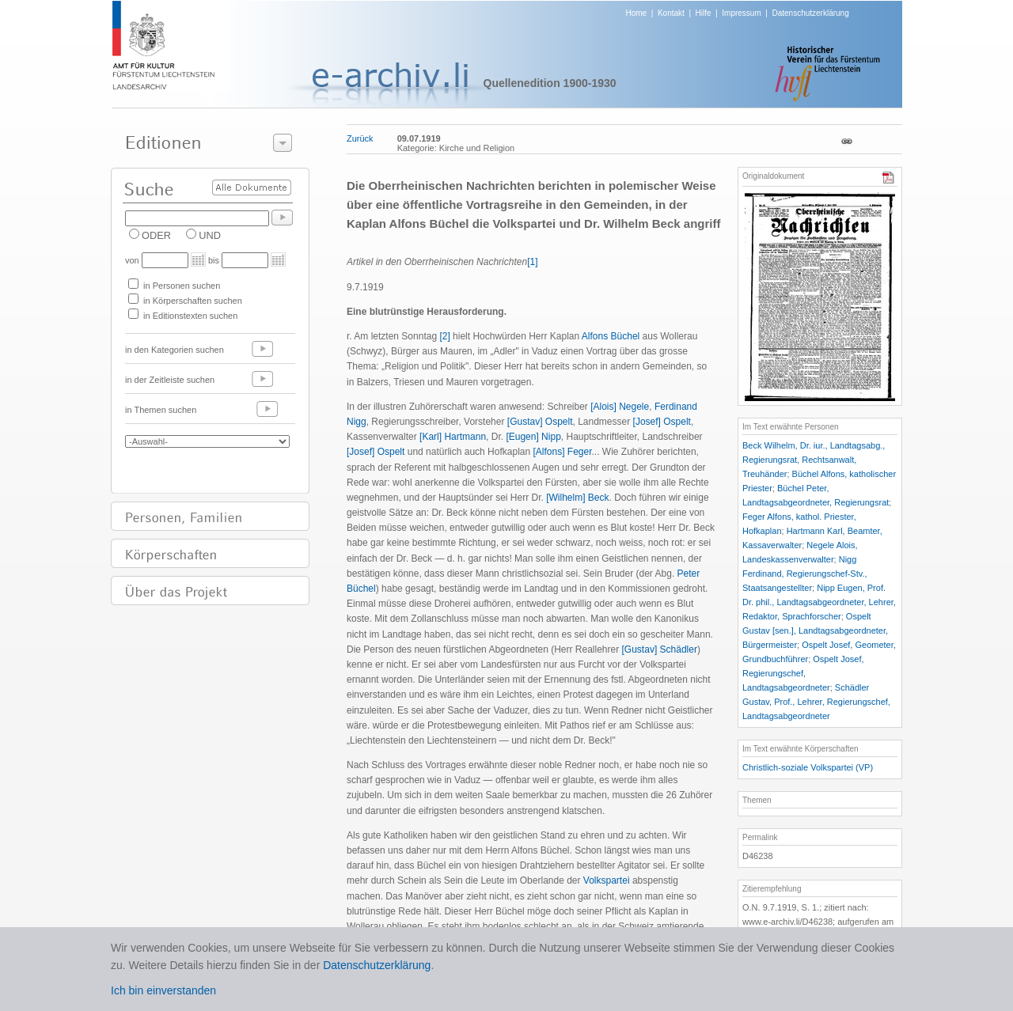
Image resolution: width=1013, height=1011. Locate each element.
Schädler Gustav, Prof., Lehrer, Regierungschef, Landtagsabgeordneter (816, 702)
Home (636, 13)
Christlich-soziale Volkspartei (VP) (807, 767)
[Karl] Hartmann (452, 436)
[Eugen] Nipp (533, 436)
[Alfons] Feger (562, 451)
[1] (532, 261)
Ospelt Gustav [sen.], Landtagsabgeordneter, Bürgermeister (815, 630)
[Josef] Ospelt (662, 421)
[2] (444, 336)
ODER (156, 235)
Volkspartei (606, 880)
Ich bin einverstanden (163, 990)
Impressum (741, 13)
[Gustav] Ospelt (540, 421)
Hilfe (703, 13)
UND (210, 235)
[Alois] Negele (619, 406)
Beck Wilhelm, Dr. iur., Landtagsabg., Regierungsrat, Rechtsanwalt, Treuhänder (813, 460)
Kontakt (671, 13)
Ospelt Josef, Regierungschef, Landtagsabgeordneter (803, 673)
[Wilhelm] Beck (577, 497)
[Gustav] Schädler (659, 649)
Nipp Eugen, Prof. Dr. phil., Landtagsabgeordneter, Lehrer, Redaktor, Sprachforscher (819, 602)
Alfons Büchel (610, 336)
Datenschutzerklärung (810, 13)
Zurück (360, 138)
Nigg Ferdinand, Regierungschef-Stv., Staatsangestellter (804, 574)
